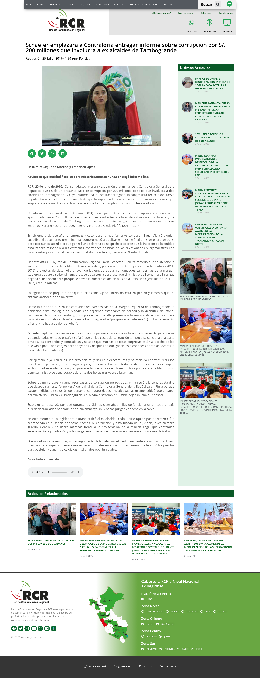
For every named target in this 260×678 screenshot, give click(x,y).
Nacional (70, 4)
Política (41, 4)
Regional (85, 4)
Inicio (29, 4)
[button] (218, 4)
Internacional (102, 4)
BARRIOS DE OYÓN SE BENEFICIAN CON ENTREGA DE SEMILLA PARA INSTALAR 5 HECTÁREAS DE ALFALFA (212, 83)
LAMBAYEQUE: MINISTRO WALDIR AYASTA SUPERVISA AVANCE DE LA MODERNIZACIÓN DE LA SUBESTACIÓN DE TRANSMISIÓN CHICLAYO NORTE (211, 234)
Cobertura (205, 13)
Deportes (168, 4)
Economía (55, 4)
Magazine (119, 4)
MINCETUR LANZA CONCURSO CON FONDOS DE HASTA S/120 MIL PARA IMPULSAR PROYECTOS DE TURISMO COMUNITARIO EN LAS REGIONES (212, 111)
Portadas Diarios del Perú (144, 4)
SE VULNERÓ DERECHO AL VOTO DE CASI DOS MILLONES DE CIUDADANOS (212, 137)
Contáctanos (226, 13)
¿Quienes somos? (161, 13)
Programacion (185, 13)
